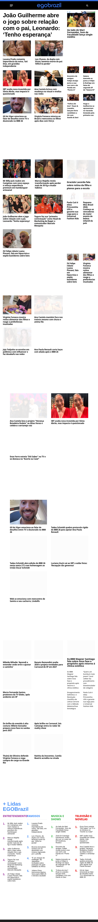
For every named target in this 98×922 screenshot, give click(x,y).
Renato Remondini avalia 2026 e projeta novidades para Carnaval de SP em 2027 (48, 664)
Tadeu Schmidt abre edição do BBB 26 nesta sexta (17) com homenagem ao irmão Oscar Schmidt (27, 565)
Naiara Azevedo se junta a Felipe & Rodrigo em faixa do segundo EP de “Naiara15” (89, 83)
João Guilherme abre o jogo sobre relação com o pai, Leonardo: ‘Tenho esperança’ (31, 25)
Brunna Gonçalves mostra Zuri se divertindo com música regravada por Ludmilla (39, 850)
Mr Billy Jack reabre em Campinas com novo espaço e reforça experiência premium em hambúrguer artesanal (16, 185)
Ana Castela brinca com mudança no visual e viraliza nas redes (47, 91)
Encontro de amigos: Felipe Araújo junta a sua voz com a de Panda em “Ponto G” (72, 83)
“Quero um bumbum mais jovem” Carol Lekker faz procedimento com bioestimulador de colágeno (89, 680)
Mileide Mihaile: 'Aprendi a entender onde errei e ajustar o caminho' (17, 664)
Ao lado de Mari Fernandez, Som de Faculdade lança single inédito (79, 33)
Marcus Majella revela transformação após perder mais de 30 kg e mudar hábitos (48, 184)
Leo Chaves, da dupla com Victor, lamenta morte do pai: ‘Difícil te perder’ (49, 61)
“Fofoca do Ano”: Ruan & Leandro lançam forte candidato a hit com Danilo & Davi (72, 110)
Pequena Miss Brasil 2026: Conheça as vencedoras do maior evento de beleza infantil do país (88, 212)
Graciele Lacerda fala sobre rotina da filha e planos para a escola (79, 185)
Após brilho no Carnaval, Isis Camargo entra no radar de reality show (47, 725)
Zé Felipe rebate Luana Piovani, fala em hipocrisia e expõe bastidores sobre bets (16, 253)
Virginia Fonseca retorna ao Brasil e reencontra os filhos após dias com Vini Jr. (47, 118)
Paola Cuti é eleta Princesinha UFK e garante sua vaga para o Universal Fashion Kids (73, 210)
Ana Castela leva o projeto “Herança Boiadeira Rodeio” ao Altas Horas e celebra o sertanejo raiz (27, 423)
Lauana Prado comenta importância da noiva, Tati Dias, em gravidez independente (15, 62)
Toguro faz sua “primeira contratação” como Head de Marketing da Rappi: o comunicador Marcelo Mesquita (47, 221)
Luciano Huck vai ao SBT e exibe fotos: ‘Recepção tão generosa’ (69, 564)
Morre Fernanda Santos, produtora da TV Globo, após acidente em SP (16, 694)
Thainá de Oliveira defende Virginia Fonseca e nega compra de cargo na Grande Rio (16, 759)
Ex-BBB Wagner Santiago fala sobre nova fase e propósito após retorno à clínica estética (81, 662)
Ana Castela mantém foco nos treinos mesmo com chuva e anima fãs (48, 319)
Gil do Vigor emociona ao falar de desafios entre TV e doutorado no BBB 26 (16, 118)
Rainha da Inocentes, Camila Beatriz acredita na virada (47, 757)
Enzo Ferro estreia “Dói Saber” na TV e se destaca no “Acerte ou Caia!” (28, 457)
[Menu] (11, 5)
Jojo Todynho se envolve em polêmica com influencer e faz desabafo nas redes (16, 351)
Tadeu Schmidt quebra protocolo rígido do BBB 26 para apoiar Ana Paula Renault (69, 529)
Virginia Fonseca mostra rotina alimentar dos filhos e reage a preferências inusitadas (16, 320)
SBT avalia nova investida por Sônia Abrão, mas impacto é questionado (17, 91)
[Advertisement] (33, 141)
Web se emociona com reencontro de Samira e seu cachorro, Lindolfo (27, 600)
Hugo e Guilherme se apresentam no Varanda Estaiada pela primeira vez (88, 109)
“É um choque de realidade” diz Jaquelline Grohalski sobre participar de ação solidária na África (38, 862)
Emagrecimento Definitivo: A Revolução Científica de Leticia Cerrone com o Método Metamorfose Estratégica (73, 700)
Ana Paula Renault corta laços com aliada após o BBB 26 (48, 350)
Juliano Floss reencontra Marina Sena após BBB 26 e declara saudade (39, 873)
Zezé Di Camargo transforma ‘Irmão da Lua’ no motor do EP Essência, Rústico (63, 839)
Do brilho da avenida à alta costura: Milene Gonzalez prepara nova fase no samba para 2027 (16, 727)
